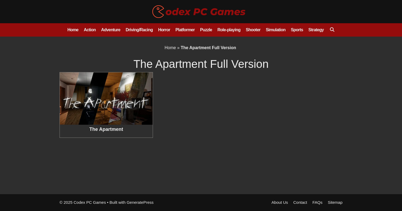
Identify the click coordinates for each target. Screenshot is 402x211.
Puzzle (206, 30)
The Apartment (106, 129)
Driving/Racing (139, 30)
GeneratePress (140, 202)
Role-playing (228, 30)
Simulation (276, 30)
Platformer (185, 30)
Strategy (316, 30)
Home (72, 30)
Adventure (110, 30)
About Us (279, 202)
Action (90, 30)
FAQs (317, 202)
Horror (164, 30)
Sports (297, 30)
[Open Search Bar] (331, 30)
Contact (300, 202)
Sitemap (335, 202)
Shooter (253, 30)
